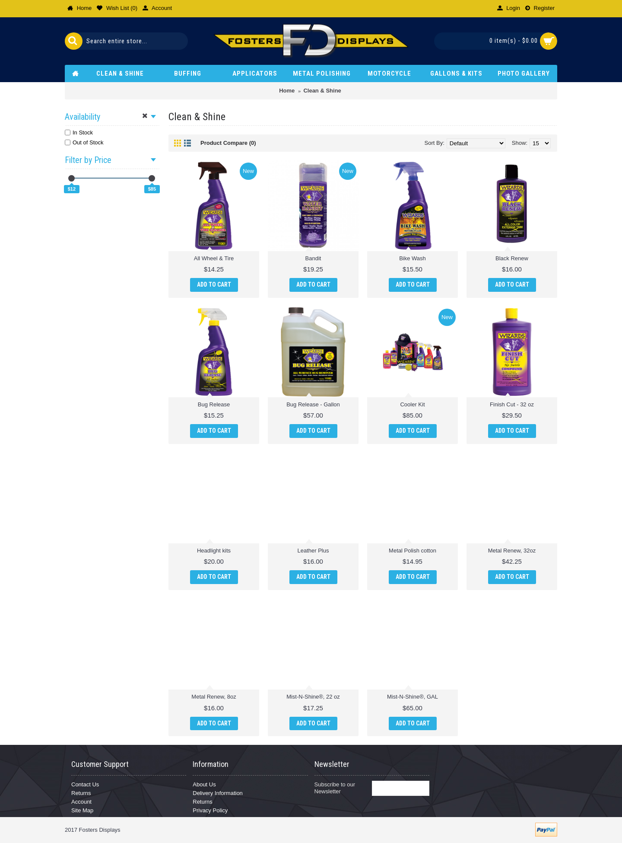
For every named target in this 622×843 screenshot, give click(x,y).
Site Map (82, 810)
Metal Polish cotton (412, 550)
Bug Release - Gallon (313, 404)
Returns (81, 793)
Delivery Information (218, 793)
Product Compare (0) (228, 143)
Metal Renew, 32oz (512, 550)
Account (81, 801)
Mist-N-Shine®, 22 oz (313, 696)
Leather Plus (313, 550)
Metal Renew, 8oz (213, 696)
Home (287, 90)
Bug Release (214, 404)
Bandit (313, 258)
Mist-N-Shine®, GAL (412, 696)
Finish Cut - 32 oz (512, 404)
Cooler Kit (412, 404)
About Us (204, 784)
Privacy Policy (210, 810)
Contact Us (85, 784)
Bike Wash (412, 258)
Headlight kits (214, 550)
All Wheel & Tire (214, 258)
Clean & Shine (322, 90)
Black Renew (511, 258)
